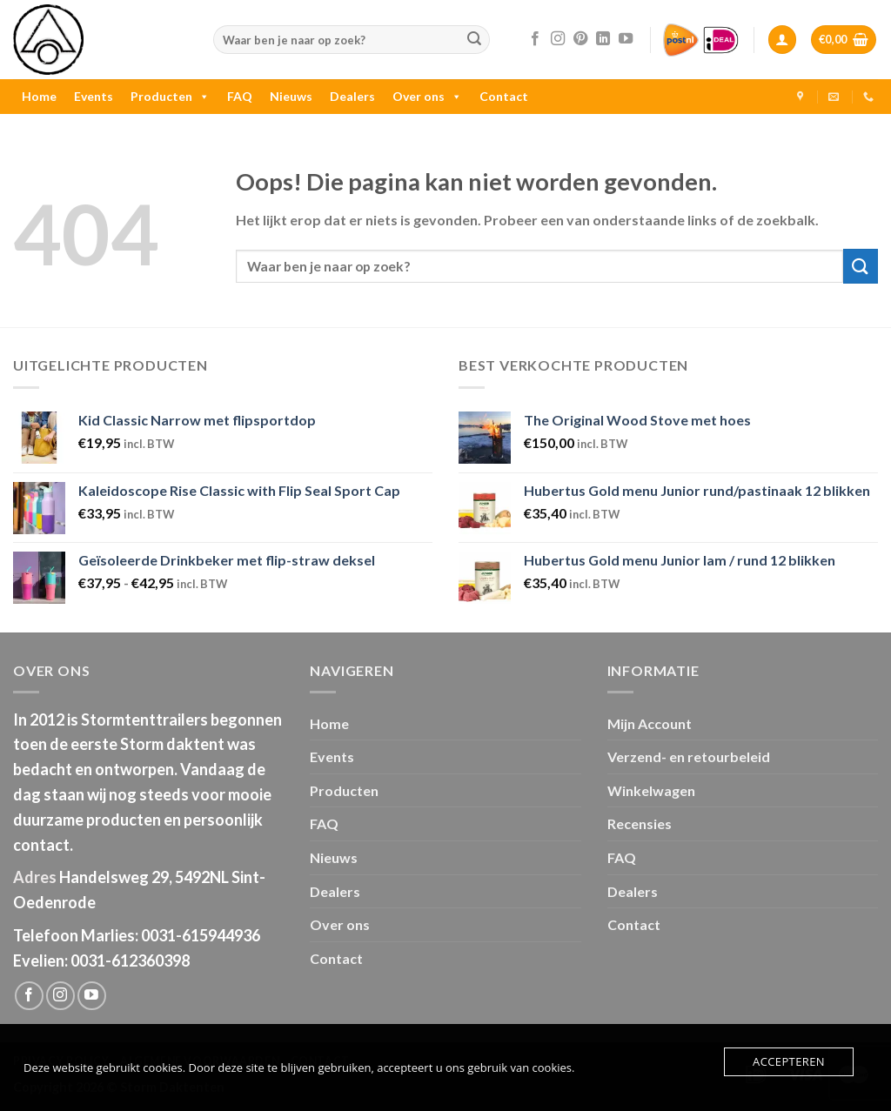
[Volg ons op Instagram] (558, 39)
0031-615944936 (200, 935)
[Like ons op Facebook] (535, 39)
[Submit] (474, 40)
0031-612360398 (130, 960)
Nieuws (291, 96)
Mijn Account (649, 723)
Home (39, 96)
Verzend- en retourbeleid (688, 756)
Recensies (639, 823)
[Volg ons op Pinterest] (580, 39)
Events (93, 96)
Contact (503, 96)
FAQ (239, 96)
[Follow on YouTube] (626, 39)
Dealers (352, 96)
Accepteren (789, 1061)
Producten (170, 96)
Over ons (427, 96)
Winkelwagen (651, 790)
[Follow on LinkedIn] (603, 39)
